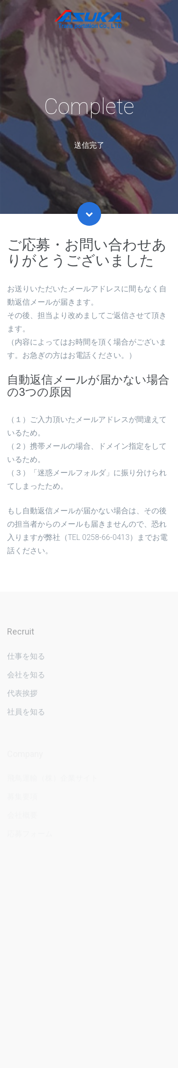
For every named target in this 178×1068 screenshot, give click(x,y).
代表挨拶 (22, 695)
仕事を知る (26, 658)
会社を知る (26, 677)
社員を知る (26, 714)
